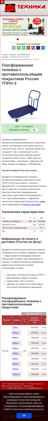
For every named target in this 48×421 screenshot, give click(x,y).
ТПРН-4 (15, 343)
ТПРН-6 (15, 353)
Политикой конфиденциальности (28, 409)
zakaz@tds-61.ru (35, 388)
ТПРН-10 (16, 374)
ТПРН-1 (15, 327)
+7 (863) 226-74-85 (14, 388)
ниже (42, 201)
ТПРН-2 (15, 333)
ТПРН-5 (15, 348)
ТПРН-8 (15, 364)
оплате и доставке (32, 204)
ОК (24, 415)
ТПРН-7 (15, 359)
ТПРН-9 (15, 369)
